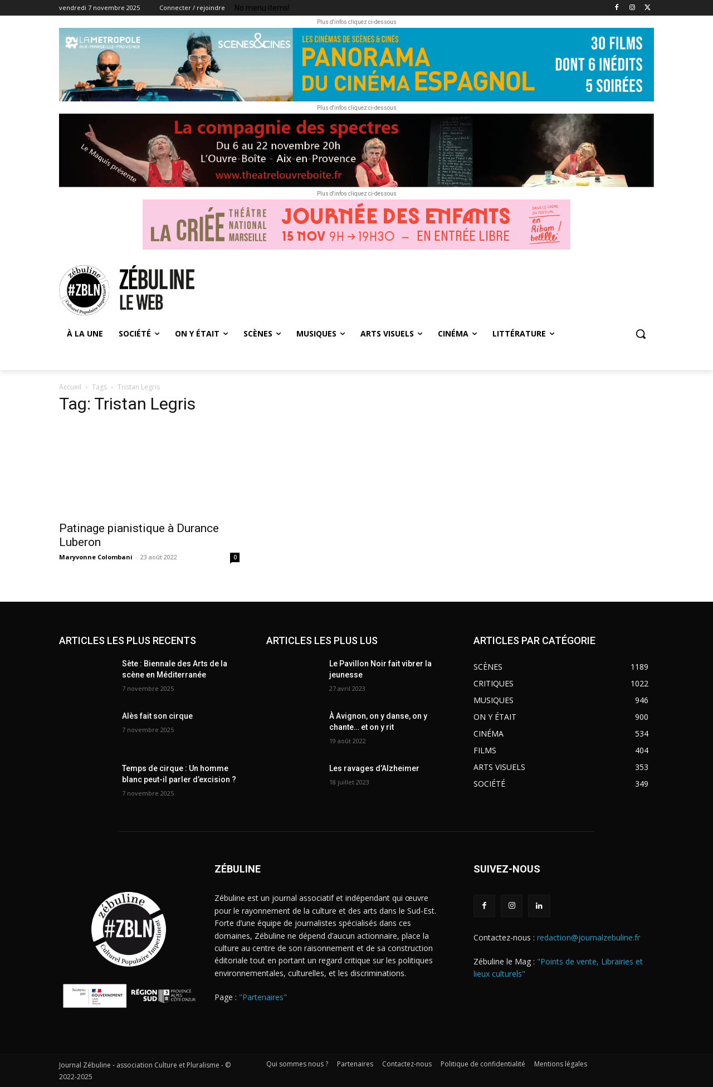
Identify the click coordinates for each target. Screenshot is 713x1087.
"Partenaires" (263, 997)
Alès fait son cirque (157, 715)
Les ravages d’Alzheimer (374, 768)
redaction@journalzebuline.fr (588, 937)
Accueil (70, 387)
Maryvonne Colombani (96, 557)
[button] (640, 333)
